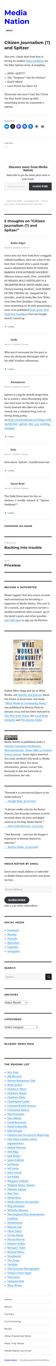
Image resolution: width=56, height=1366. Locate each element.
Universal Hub (15, 1281)
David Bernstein (16, 1122)
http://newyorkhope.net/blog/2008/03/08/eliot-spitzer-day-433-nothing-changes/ (28, 424)
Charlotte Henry (16, 1093)
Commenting (12, 1321)
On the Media (15, 1235)
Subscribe (40, 186)
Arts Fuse (12, 1072)
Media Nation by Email (17, 1350)
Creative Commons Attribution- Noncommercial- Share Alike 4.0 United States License (28, 750)
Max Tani (13, 1193)
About (8, 1306)
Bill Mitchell (14, 1076)
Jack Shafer (14, 1155)
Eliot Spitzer (22, 204)
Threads (12, 938)
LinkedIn (12, 946)
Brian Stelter (14, 1084)
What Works (14, 1285)
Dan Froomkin (15, 1114)
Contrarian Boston (18, 1109)
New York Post (35, 204)
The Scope (13, 1260)
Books (8, 1328)
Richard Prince (15, 1251)
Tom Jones (13, 1277)
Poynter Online (16, 1243)
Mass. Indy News (14, 1343)
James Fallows (15, 1160)
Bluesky (12, 934)
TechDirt (12, 1264)
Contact (9, 1314)
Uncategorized (31, 201)
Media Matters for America (23, 1201)
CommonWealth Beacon (21, 1105)
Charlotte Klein (16, 1097)
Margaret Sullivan (18, 1180)
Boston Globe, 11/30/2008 (23, 846)
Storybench (14, 1256)
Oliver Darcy (14, 1231)
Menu (9, 30)
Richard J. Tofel (16, 1247)
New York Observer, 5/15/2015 (25, 826)
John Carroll (14, 1172)
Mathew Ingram (16, 1189)
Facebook (13, 930)
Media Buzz (14, 1197)
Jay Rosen (13, 1164)
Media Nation (16, 17)
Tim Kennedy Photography (23, 1268)
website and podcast (30, 694)
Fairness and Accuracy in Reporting (28, 1134)
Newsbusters (15, 1222)
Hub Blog (12, 1151)
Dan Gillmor (14, 1118)
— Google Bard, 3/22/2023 (20, 801)
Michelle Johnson (17, 1210)
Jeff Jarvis (13, 1168)
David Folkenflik (17, 1126)
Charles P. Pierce (17, 1088)
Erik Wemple (14, 1130)
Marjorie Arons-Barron (21, 1185)
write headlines (35, 60)
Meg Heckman (15, 1205)
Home (8, 1299)
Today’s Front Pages (19, 1272)
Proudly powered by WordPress (34, 1360)
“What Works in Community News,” (25, 703)
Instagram (13, 951)
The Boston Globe (31, 719)
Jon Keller (13, 1176)
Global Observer (16, 1147)
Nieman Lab (14, 1226)
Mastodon (13, 942)
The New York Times (16, 715)
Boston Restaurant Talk (21, 1080)
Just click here (12, 620)
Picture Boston (16, 1239)
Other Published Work (17, 1336)
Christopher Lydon (18, 1101)
